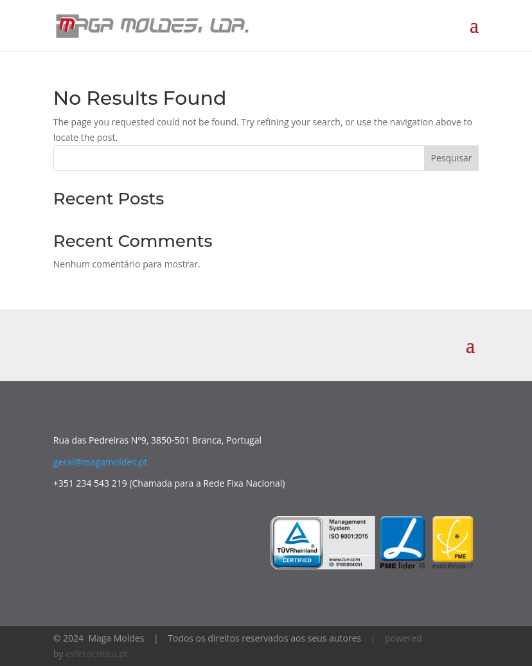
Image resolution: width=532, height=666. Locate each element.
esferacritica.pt (97, 653)
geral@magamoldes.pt (100, 462)
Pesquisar (451, 158)
